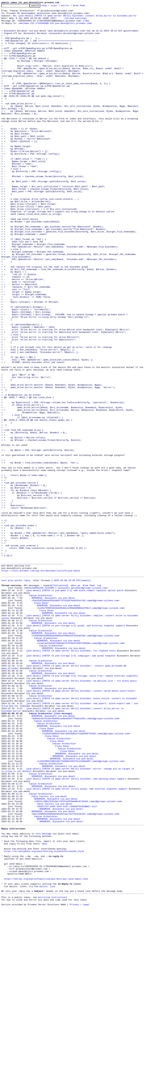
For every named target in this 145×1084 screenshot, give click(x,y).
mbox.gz (75, 700)
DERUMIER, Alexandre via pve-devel (53, 715)
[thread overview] (75, 21)
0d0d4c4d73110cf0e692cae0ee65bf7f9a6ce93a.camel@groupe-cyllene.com (75, 860)
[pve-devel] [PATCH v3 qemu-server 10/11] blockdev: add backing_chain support (76, 932)
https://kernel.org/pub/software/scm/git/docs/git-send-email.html (46, 1052)
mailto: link (47, 1061)
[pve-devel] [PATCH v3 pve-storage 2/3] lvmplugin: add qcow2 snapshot (71, 785)
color (59, 6)
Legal (86, 1081)
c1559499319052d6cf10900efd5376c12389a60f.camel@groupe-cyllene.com (80, 911)
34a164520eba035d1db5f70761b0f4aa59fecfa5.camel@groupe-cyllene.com (75, 718)
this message (43, 997)
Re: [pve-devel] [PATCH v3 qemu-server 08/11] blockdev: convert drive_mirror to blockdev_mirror (75, 18)
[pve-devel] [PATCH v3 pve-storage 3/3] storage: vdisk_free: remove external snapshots (82, 809)
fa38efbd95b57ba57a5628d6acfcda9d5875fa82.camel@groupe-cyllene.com (86, 878)
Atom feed (84, 6)
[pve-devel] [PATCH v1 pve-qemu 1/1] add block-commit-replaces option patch (74, 706)
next (4, 694)
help (49, 6)
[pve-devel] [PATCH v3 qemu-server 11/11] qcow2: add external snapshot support (76, 944)
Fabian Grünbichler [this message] (50, 854)
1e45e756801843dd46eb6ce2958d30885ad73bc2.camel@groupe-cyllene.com (80, 727)
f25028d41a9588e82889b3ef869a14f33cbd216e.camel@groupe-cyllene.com (75, 761)
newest (85, 694)
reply (27, 694)
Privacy (74, 1081)
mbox (44, 1009)
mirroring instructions (52, 1072)
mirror (70, 6)
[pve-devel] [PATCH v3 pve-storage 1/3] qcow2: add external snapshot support (75, 749)
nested (63, 700)
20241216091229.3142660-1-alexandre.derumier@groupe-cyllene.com (65, 703)
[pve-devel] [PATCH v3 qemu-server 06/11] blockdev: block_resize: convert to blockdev (81, 836)
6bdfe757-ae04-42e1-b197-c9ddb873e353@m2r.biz (67, 965)
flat (55, 700)
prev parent (15, 694)
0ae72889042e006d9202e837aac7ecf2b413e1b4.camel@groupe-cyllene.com (75, 975)
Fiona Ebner (41, 721)
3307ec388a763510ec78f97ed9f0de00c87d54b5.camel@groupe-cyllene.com (78, 959)
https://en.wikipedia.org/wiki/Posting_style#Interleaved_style (44, 1018)
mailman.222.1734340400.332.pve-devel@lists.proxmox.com (55, 27)
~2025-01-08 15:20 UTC (66, 694)
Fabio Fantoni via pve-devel (49, 953)
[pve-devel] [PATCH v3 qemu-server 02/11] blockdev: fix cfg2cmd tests (71, 779)
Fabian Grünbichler (41, 712)
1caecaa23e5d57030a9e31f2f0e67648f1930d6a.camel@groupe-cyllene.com (80, 770)
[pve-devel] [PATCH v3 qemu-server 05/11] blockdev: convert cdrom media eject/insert (80, 827)
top (99, 700)
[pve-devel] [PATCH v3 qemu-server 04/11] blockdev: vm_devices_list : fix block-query (81, 815)
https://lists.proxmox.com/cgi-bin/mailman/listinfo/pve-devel (40, 684)
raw (86, 24)
